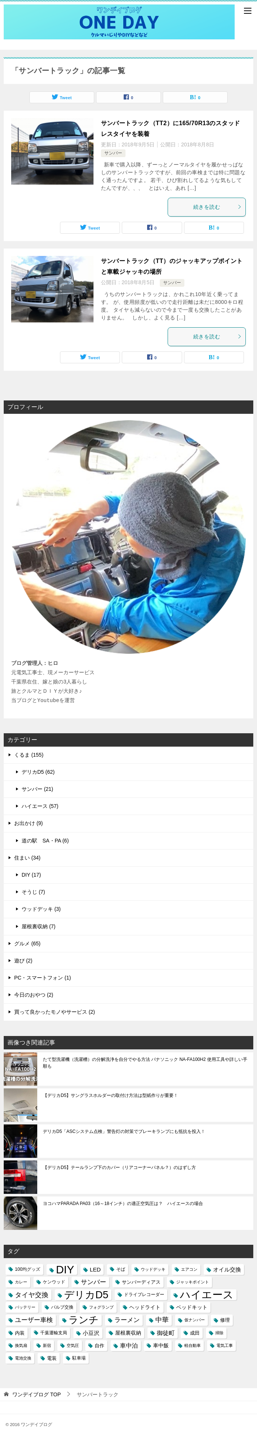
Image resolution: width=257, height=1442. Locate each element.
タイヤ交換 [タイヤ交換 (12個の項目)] (31, 1295)
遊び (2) (23, 961)
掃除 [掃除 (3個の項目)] (219, 1333)
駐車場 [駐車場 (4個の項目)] (79, 1358)
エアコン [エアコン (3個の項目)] (189, 1269)
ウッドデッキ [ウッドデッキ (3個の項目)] (153, 1269)
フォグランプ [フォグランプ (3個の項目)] (101, 1307)
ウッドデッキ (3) (41, 909)
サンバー (113, 153)
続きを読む (217, 207)
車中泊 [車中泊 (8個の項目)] (129, 1345)
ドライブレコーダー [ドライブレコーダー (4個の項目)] (144, 1294)
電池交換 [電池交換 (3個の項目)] (23, 1358)
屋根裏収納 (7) (38, 926)
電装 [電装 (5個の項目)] (52, 1358)
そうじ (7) (33, 892)
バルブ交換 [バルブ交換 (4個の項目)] (62, 1307)
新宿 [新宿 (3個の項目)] (47, 1345)
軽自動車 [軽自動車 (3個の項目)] (192, 1345)
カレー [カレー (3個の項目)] (21, 1282)
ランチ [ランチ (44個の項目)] (84, 1320)
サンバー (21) (37, 789)
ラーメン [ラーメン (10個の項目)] (127, 1320)
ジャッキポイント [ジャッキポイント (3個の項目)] (192, 1282)
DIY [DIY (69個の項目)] (65, 1269)
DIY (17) (31, 875)
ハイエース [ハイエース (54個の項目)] (207, 1294)
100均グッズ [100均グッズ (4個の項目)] (27, 1269)
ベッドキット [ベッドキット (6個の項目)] (191, 1307)
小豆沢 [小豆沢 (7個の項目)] (91, 1333)
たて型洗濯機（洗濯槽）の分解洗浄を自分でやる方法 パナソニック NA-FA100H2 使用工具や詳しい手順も (145, 1063)
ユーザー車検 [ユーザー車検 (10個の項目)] (34, 1320)
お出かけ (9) (28, 823)
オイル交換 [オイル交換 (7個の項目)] (227, 1269)
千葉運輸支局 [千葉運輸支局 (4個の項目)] (53, 1332)
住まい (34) (27, 858)
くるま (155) (29, 755)
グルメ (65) (27, 943)
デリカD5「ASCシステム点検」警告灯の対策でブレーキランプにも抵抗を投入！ (124, 1131)
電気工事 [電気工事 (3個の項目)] (224, 1345)
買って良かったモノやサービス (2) (54, 1012)
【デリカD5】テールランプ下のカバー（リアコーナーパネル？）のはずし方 (119, 1167)
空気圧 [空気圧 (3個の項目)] (73, 1345)
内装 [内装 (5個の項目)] (20, 1333)
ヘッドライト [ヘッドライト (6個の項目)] (145, 1307)
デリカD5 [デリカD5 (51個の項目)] (86, 1294)
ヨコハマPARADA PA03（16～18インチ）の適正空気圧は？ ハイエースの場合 (123, 1203)
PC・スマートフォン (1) (42, 978)
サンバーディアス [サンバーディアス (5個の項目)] (141, 1282)
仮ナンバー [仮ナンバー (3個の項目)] (194, 1320)
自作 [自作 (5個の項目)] (99, 1345)
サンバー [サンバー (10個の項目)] (93, 1282)
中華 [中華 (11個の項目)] (162, 1320)
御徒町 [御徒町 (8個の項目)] (166, 1333)
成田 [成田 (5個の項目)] (195, 1333)
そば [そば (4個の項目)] (120, 1269)
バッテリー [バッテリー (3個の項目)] (25, 1307)
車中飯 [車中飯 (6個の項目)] (161, 1345)
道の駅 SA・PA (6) (45, 841)
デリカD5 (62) (38, 772)
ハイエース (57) (40, 806)
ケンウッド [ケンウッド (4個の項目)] (54, 1282)
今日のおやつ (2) (33, 995)
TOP (36, 1394)
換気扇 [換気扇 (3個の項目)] (21, 1345)
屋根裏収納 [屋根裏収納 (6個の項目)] (128, 1333)
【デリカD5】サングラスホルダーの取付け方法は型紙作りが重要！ (110, 1095)
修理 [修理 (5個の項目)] (225, 1320)
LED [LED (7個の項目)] (95, 1269)
